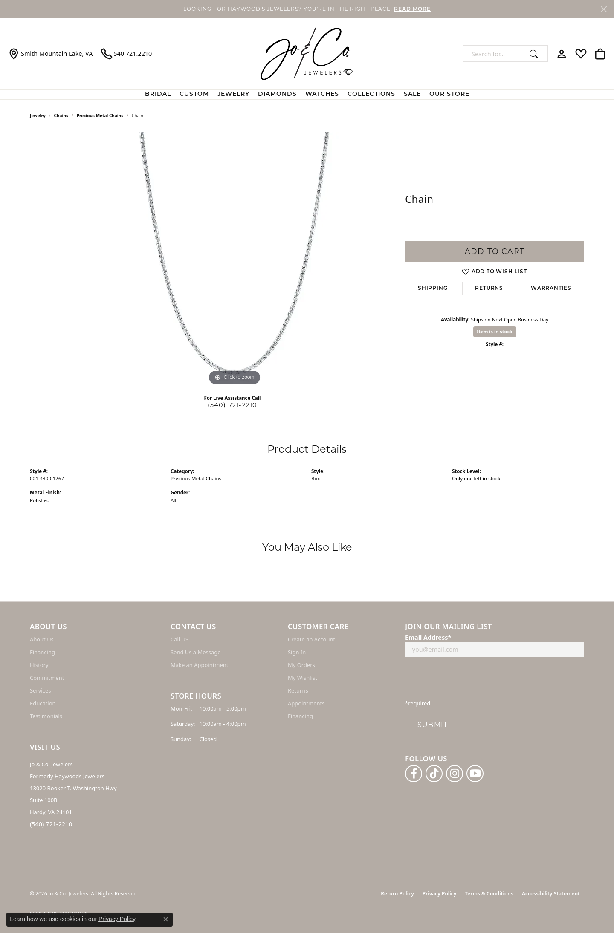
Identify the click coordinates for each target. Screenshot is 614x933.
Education (43, 703)
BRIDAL (158, 94)
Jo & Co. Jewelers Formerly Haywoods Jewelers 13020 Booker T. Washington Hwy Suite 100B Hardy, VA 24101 (73, 788)
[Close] (603, 9)
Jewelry (233, 94)
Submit (432, 725)
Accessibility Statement (551, 893)
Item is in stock (495, 331)
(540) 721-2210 (233, 405)
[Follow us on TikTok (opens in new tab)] (434, 773)
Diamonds (277, 94)
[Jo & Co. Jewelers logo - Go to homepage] (307, 53)
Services (40, 690)
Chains (61, 115)
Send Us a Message (195, 652)
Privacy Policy (439, 893)
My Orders (301, 665)
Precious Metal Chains (100, 115)
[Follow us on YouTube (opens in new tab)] (475, 773)
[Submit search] (536, 53)
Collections (371, 94)
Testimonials (46, 716)
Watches (322, 94)
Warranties (551, 288)
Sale (412, 94)
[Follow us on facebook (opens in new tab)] (413, 773)
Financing (42, 652)
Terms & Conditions (489, 893)
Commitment (47, 678)
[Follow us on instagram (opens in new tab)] (454, 773)
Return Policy (397, 893)
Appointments (306, 703)
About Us (42, 639)
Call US (179, 639)
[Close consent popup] (165, 919)
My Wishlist (302, 678)
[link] (51, 53)
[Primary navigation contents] (307, 94)
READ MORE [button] (412, 9)
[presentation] (470, 680)
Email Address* (428, 637)
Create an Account (311, 639)
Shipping (432, 288)
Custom (194, 94)
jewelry (38, 115)
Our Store (449, 94)
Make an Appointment (199, 665)
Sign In (297, 652)
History (39, 665)
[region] (234, 259)
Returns (489, 288)
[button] (561, 53)
